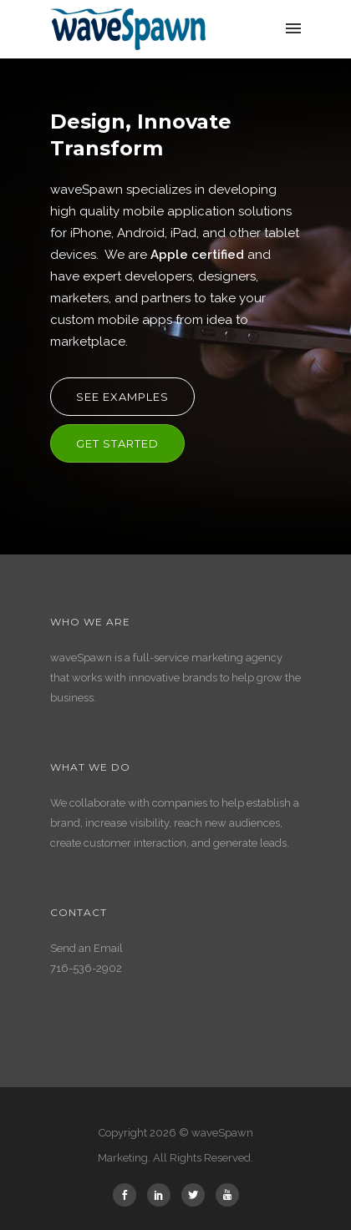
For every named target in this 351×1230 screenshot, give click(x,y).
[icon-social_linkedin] (163, 1195)
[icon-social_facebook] (129, 1195)
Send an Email (86, 948)
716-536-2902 (86, 968)
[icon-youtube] (227, 1195)
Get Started (117, 443)
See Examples (122, 396)
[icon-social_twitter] (197, 1195)
